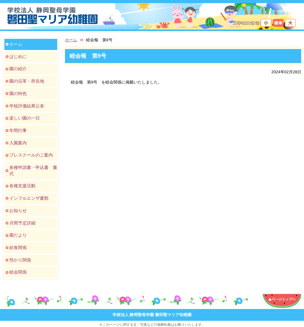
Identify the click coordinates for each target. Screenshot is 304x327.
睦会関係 (18, 272)
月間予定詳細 (22, 222)
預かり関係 (20, 259)
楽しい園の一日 (24, 118)
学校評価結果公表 (26, 105)
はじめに (18, 56)
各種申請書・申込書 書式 (33, 170)
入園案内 (18, 142)
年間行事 (18, 130)
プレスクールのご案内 (31, 154)
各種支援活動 (22, 185)
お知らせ (18, 210)
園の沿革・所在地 (26, 81)
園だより (18, 235)
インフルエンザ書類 (28, 198)
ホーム (15, 44)
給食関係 (18, 247)
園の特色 (18, 93)
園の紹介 (18, 68)
